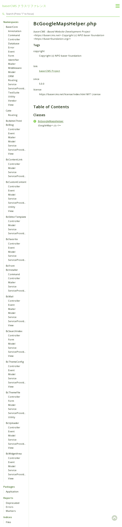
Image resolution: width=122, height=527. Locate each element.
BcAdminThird (14, 120)
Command (14, 35)
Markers (11, 510)
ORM (11, 76)
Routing (13, 80)
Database (13, 43)
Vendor (12, 100)
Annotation (14, 31)
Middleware (15, 68)
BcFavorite (12, 239)
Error (11, 47)
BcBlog (10, 124)
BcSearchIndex (14, 331)
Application (12, 491)
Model (11, 72)
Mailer (12, 63)
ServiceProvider (17, 88)
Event (11, 51)
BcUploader (12, 423)
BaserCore (12, 26)
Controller (14, 39)
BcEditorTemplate (16, 216)
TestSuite (13, 92)
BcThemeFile (13, 392)
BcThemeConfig (15, 361)
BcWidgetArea (14, 453)
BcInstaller (12, 269)
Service (12, 84)
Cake (8, 110)
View (11, 104)
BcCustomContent (16, 182)
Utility (11, 96)
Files (8, 522)
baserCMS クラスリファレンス (24, 6)
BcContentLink (14, 159)
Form (11, 55)
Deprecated (12, 503)
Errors (9, 507)
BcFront (10, 265)
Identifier (13, 59)
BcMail (9, 296)
